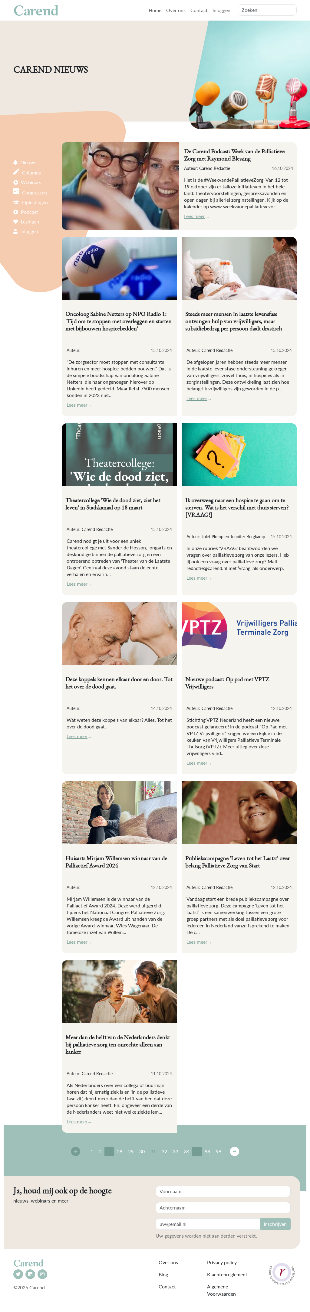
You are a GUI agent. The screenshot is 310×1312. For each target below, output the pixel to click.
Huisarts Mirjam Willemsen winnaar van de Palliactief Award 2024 (116, 862)
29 (131, 1151)
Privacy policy (222, 1262)
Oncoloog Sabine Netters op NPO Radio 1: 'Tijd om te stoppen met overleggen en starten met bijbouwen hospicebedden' (118, 321)
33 (175, 1151)
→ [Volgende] (234, 1151)
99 (218, 1151)
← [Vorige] (75, 1151)
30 (142, 1151)
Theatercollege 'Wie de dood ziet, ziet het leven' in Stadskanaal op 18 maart (112, 503)
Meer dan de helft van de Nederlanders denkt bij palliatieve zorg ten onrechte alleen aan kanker (117, 1044)
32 (164, 1151)
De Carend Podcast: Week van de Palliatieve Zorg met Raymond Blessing (234, 155)
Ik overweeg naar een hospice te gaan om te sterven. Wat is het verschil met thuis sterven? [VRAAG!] (237, 507)
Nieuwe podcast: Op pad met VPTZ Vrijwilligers (227, 683)
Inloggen (221, 10)
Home (155, 10)
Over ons (176, 10)
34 (187, 1151)
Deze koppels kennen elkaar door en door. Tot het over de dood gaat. (118, 683)
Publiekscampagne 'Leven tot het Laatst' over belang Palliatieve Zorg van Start (237, 862)
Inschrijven (275, 1224)
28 (119, 1151)
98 (207, 1151)
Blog (163, 1274)
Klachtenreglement (227, 1274)
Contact (199, 10)
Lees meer (194, 216)
